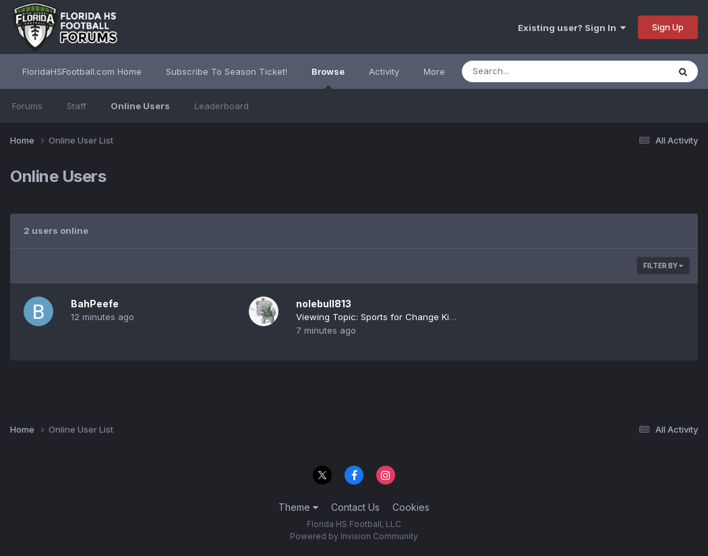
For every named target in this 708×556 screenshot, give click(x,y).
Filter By (663, 265)
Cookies (411, 507)
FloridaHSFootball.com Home (82, 71)
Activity (384, 71)
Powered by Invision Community (354, 536)
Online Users (140, 105)
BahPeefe (95, 303)
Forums (27, 105)
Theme (298, 507)
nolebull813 (323, 303)
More (434, 71)
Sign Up (668, 27)
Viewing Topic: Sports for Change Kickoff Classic (400, 316)
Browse (328, 77)
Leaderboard (221, 105)
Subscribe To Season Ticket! (226, 71)
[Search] (528, 71)
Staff (76, 105)
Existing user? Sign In (572, 27)
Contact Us (355, 507)
